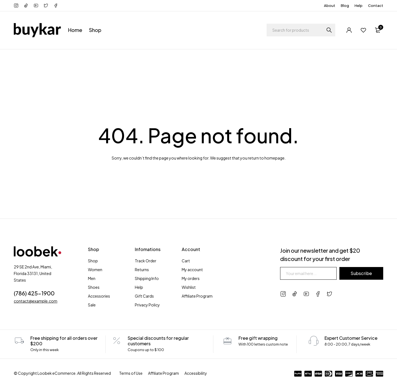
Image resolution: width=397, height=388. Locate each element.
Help (359, 5)
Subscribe (361, 273)
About (329, 5)
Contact (375, 5)
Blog (345, 5)
